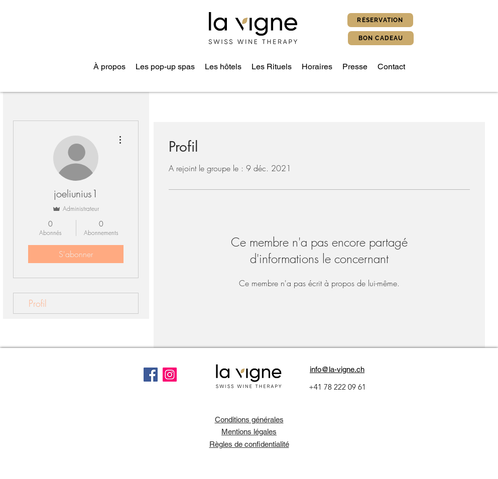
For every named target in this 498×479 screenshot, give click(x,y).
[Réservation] (380, 20)
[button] (165, 67)
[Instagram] (170, 375)
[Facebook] (151, 375)
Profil (38, 303)
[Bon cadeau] (381, 38)
